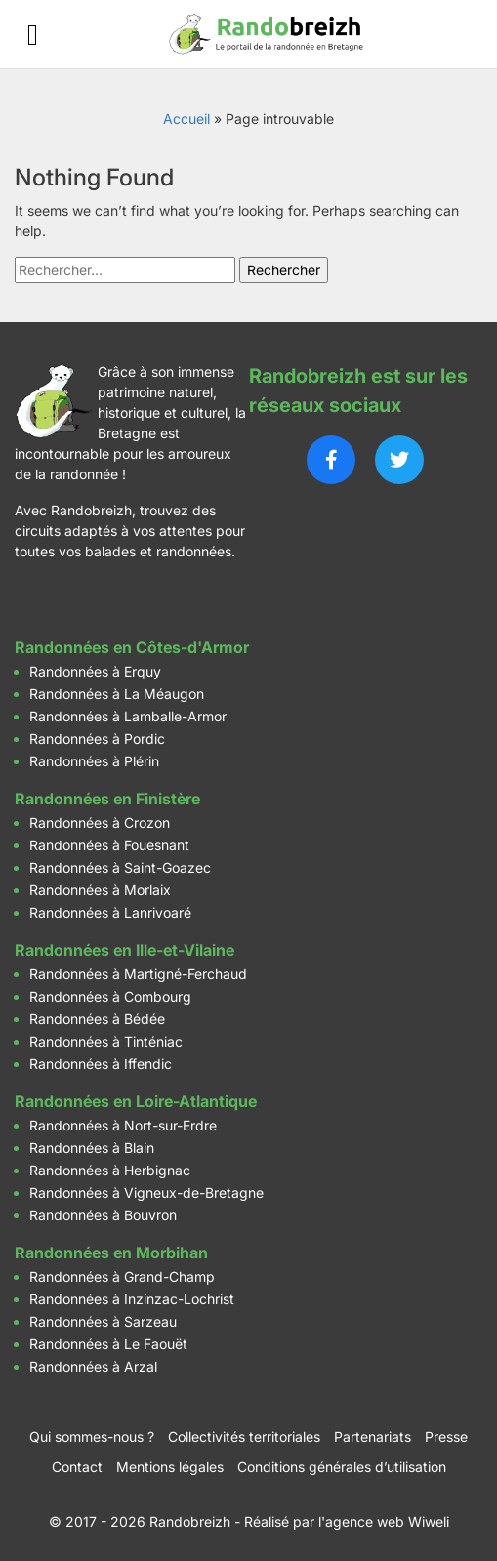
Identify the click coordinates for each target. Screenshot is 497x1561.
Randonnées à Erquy (95, 671)
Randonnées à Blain (91, 1147)
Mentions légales (170, 1466)
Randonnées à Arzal (93, 1366)
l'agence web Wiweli (383, 1521)
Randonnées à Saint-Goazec (120, 867)
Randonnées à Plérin (94, 761)
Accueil (186, 118)
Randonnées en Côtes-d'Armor (132, 647)
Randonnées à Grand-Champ (122, 1276)
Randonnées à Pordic (97, 738)
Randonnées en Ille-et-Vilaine (124, 950)
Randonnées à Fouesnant (109, 845)
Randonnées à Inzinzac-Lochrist (131, 1299)
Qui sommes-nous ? (91, 1436)
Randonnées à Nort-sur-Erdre (123, 1125)
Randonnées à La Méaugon (116, 693)
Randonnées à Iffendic (100, 1063)
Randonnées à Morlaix (100, 890)
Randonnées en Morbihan (111, 1252)
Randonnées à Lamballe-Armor (128, 716)
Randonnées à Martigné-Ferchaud (138, 973)
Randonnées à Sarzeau (103, 1321)
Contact (77, 1466)
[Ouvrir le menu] (33, 34)
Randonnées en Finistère (107, 798)
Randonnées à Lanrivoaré (110, 912)
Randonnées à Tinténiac (106, 1041)
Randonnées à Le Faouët (108, 1343)
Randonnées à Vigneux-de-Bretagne (146, 1192)
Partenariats (372, 1436)
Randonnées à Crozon (99, 822)
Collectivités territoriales (244, 1436)
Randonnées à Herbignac (109, 1170)
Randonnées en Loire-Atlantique (136, 1101)
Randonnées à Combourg (110, 996)
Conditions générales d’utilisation (341, 1466)
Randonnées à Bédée (97, 1018)
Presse (446, 1436)
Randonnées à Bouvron (103, 1215)
